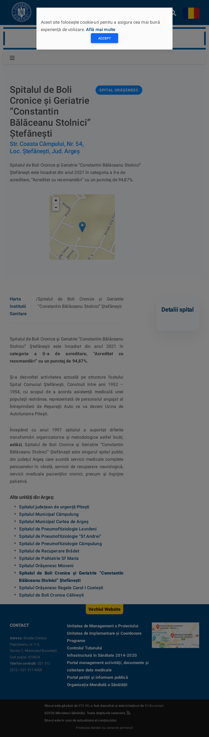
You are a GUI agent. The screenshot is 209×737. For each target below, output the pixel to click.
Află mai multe (100, 29)
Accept (104, 38)
